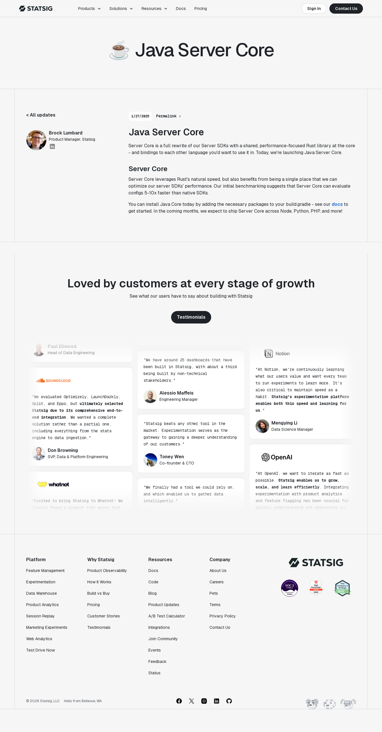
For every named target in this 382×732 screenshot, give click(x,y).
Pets (213, 593)
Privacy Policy (222, 616)
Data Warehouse (41, 593)
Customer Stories (103, 616)
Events (154, 650)
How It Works (99, 581)
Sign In (314, 8)
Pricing (200, 8)
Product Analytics (42, 604)
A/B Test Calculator (166, 616)
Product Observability (107, 570)
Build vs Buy (98, 593)
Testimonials (191, 317)
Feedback (157, 661)
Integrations (159, 627)
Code (153, 581)
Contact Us (346, 8)
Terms (215, 604)
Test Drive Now (40, 650)
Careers (216, 581)
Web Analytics (39, 638)
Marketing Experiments (46, 627)
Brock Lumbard (65, 133)
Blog (152, 593)
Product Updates (163, 604)
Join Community (163, 638)
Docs (181, 8)
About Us (218, 570)
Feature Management (45, 570)
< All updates (40, 115)
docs (337, 204)
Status (154, 672)
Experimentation (40, 581)
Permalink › (168, 116)
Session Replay (40, 616)
